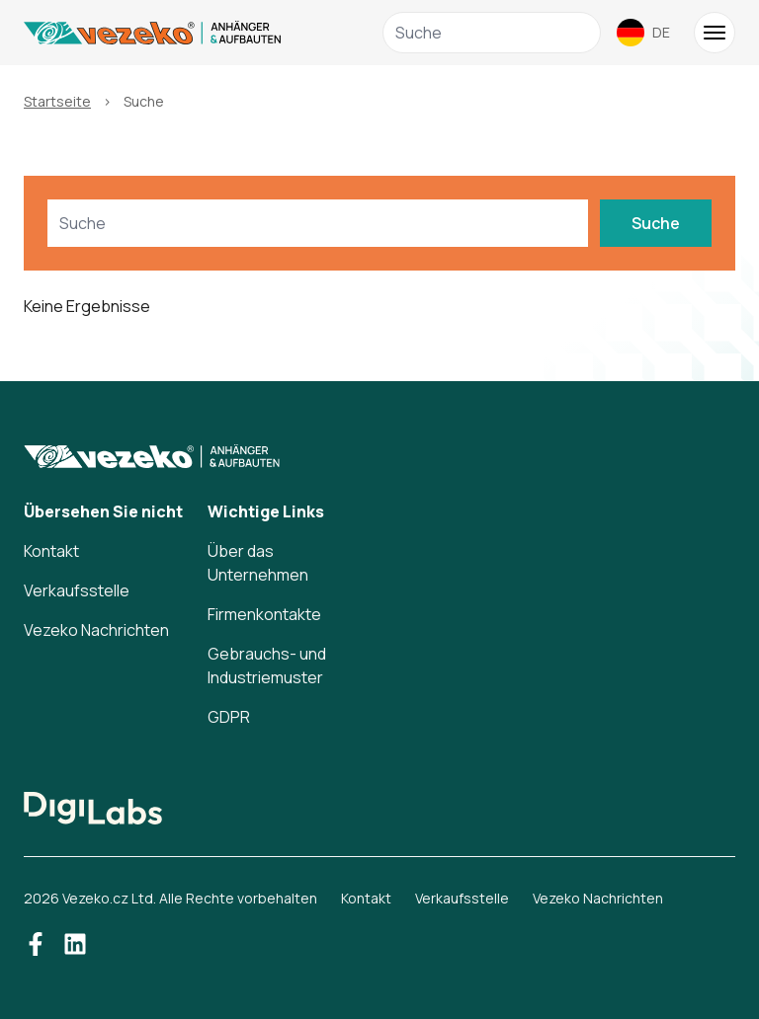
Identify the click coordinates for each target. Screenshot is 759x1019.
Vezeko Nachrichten (96, 630)
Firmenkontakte (264, 614)
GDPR (229, 717)
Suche (656, 223)
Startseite (57, 101)
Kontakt (51, 551)
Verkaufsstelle (76, 590)
